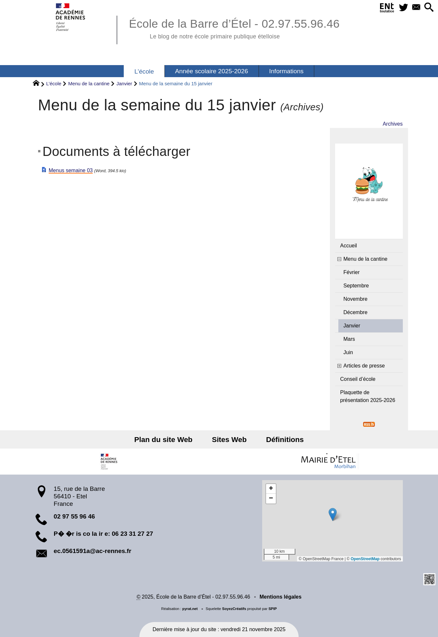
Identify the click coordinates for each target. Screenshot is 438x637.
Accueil (348, 245)
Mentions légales (281, 597)
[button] (428, 7)
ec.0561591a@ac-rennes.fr (92, 550)
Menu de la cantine (89, 83)
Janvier (124, 83)
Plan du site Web (166, 440)
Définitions (282, 440)
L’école (54, 83)
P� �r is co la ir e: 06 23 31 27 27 (103, 533)
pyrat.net (190, 609)
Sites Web (229, 440)
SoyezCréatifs (234, 609)
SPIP (272, 609)
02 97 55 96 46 (74, 516)
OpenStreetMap (365, 559)
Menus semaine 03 (71, 170)
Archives (393, 124)
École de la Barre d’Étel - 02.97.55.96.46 (234, 27)
